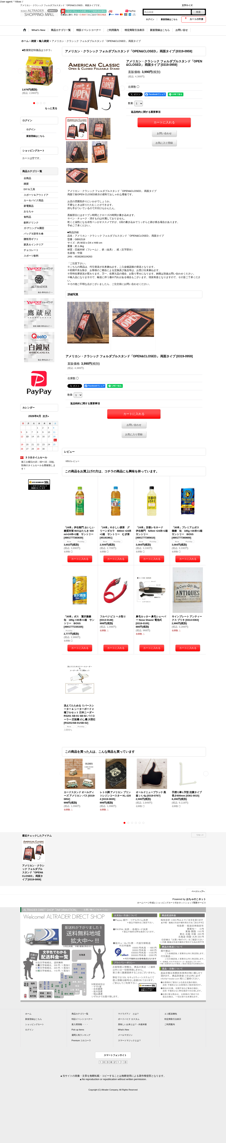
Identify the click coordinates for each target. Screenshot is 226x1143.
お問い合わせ (164, 133)
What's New (123, 1030)
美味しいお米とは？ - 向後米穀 (132, 1024)
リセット (200, 835)
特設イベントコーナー (82, 1019)
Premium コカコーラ (81, 1040)
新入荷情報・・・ (80, 1024)
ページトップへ (198, 891)
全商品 (27, 178)
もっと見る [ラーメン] (51, 108)
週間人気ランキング (81, 1035)
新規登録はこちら (169, 19)
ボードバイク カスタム (128, 1019)
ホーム (28, 1014)
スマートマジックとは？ (129, 1040)
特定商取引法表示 (172, 1019)
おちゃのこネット (196, 899)
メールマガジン (125, 1035)
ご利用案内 (169, 1024)
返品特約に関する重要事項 (145, 112)
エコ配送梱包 (170, 1014)
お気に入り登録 (164, 142)
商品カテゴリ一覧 (80, 1014)
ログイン (150, 19)
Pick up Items (78, 1030)
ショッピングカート (34, 1024)
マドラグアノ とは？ (128, 1014)
